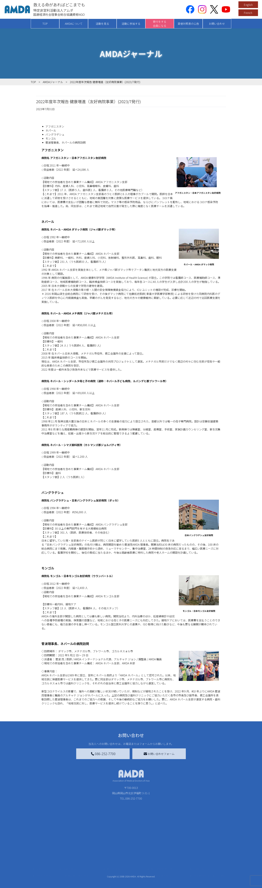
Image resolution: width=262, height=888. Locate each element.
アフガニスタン (54, 126)
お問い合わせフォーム (159, 754)
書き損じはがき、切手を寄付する (127, 876)
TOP (45, 24)
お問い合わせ (217, 24)
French (248, 13)
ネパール (50, 130)
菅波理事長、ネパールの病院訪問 (65, 142)
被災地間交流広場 (161, 856)
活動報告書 (44, 875)
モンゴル (50, 138)
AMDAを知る (43, 863)
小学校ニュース (47, 880)
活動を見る (102, 24)
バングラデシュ (54, 134)
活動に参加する (131, 24)
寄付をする (113, 856)
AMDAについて (74, 24)
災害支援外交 (161, 863)
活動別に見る (73, 874)
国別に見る (71, 868)
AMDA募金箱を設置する (123, 883)
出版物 (42, 886)
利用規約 (198, 870)
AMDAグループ (47, 870)
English (248, 5)
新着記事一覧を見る (77, 863)
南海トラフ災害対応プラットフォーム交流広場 (171, 870)
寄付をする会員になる (159, 24)
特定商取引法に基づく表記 (209, 863)
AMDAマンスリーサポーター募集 (128, 868)
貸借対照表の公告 (188, 24)
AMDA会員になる (119, 863)
